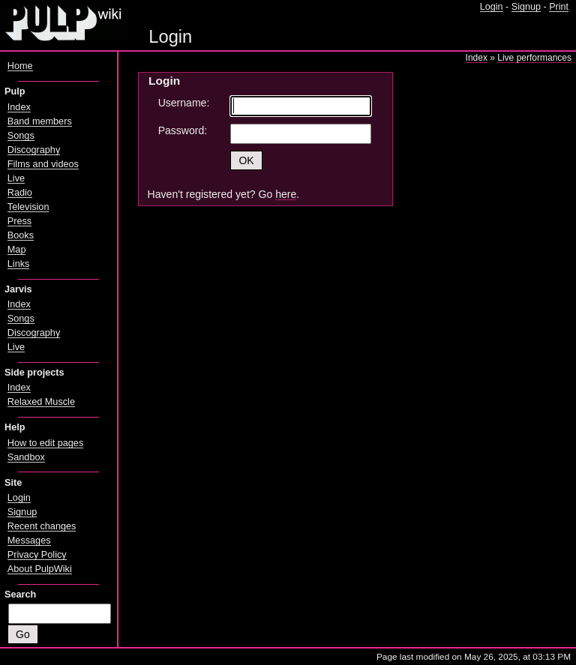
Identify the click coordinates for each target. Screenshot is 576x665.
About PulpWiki (40, 569)
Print (558, 6)
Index (477, 57)
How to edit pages (45, 443)
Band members (40, 121)
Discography (34, 150)
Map (17, 249)
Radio (20, 192)
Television (29, 207)
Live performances (534, 57)
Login (491, 6)
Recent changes (42, 526)
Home (20, 66)
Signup (526, 6)
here (285, 194)
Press (20, 221)
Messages (29, 540)
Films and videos (43, 164)
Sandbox (26, 457)
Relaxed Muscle (41, 402)
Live (16, 178)
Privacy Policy (37, 555)
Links (19, 264)
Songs (21, 135)
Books (21, 235)
